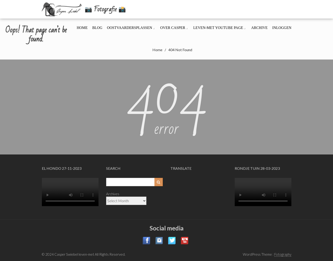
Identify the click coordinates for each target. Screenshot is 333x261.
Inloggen (281, 28)
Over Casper (172, 28)
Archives (112, 194)
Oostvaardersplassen (129, 28)
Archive (259, 28)
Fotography (282, 254)
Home (82, 28)
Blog (97, 28)
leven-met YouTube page (218, 28)
